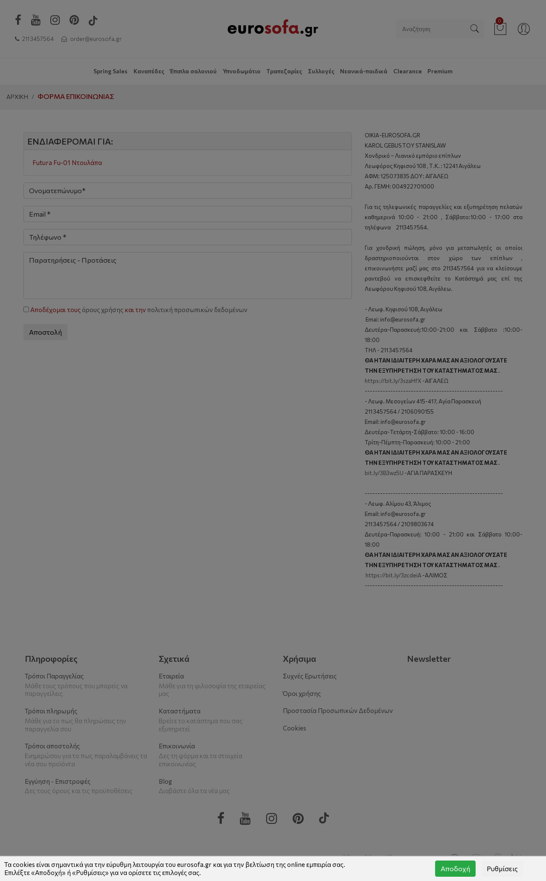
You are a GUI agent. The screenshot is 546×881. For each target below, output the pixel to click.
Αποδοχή (455, 868)
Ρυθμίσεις (502, 868)
